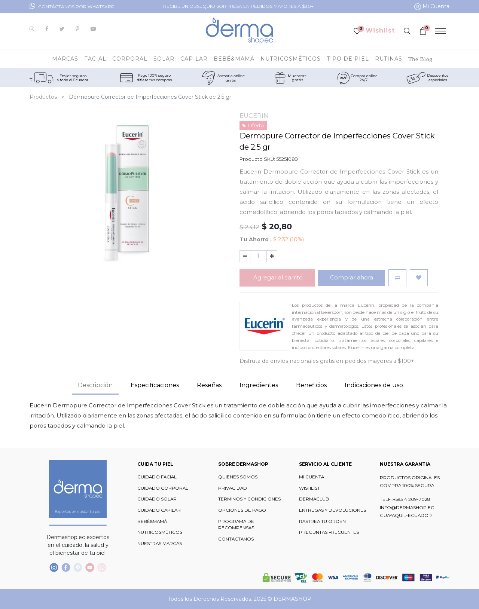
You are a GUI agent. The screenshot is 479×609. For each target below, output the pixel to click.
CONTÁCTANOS (236, 539)
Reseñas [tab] (209, 385)
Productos (43, 97)
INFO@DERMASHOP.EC (407, 507)
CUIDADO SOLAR (157, 499)
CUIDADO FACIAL (157, 477)
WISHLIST (309, 488)
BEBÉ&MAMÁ (152, 521)
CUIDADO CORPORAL (162, 488)
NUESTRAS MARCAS (159, 543)
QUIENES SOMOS (237, 477)
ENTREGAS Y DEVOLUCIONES (332, 510)
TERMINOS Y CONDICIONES (249, 499)
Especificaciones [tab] (155, 385)
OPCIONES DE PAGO (242, 510)
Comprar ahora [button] (351, 277)
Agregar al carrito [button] (277, 277)
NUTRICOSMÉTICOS (159, 532)
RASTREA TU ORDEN (322, 521)
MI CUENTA (311, 477)
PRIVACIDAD (232, 488)
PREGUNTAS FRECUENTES (329, 532)
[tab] (259, 385)
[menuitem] (420, 58)
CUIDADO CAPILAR (159, 510)
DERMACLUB (314, 499)
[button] (397, 277)
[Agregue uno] (271, 256)
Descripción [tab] (95, 385)
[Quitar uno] (245, 256)
